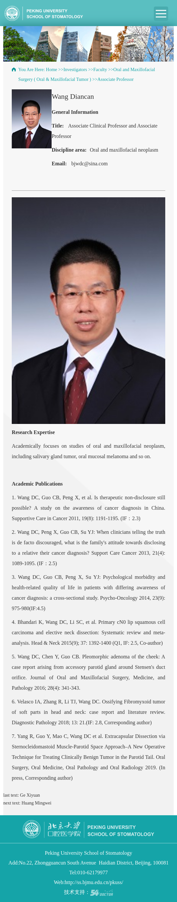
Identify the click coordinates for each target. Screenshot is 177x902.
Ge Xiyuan (30, 795)
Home (51, 69)
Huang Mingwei (36, 803)
